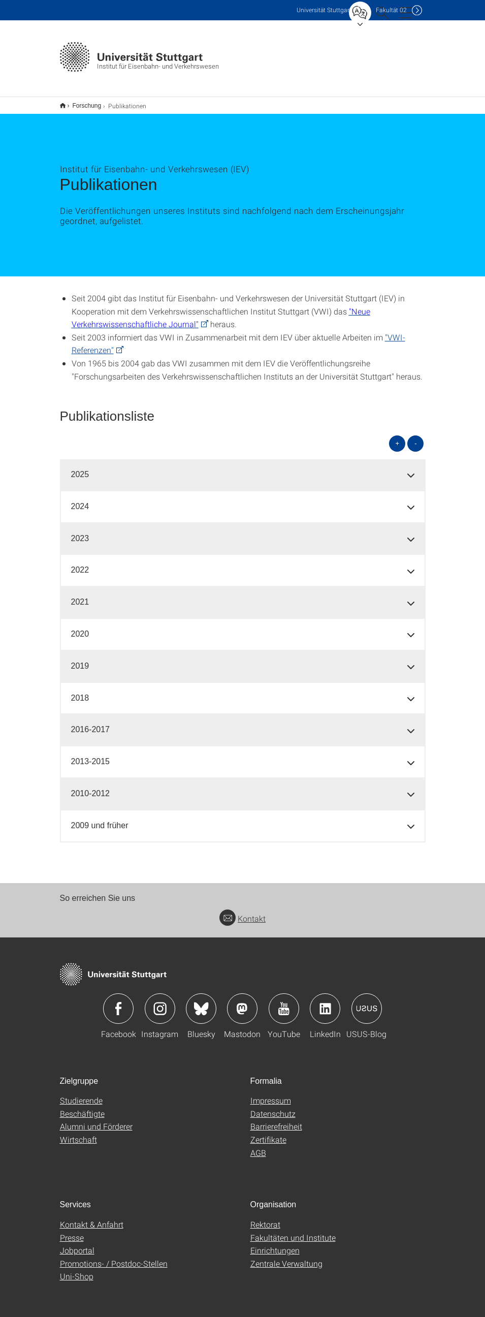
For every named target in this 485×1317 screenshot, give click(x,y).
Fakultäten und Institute (293, 1231)
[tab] (243, 468)
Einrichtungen (275, 1243)
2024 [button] (80, 499)
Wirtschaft (78, 1132)
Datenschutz (273, 1107)
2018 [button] (80, 691)
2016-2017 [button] (90, 722)
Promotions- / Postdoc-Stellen (114, 1256)
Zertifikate (268, 1132)
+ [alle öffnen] (398, 437)
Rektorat (265, 1217)
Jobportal (77, 1243)
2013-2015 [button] (90, 754)
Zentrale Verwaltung (286, 1256)
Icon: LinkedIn (325, 1002)
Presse (72, 1231)
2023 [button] (80, 531)
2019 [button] (80, 659)
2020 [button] (80, 627)
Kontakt (242, 911)
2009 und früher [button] (99, 818)
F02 (391, 10)
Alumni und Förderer (96, 1119)
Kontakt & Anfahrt (91, 1217)
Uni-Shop (76, 1269)
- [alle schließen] (415, 437)
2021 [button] (80, 595)
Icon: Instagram (160, 1002)
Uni (324, 10)
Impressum (270, 1093)
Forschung (81, 102)
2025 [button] (80, 467)
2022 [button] (80, 563)
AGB (258, 1146)
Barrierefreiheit (276, 1119)
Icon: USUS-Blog (366, 1002)
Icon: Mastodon (242, 1002)
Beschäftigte (82, 1107)
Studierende (81, 1093)
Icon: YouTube (284, 1002)
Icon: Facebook (118, 1002)
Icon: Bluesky (201, 1002)
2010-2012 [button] (90, 786)
